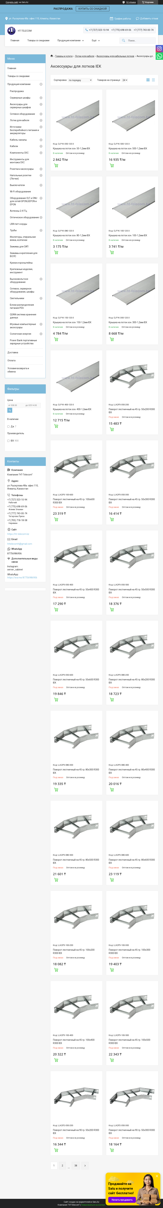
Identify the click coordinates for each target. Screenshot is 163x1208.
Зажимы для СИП (19, 246)
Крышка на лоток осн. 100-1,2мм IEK (128, 235)
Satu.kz (96, 1202)
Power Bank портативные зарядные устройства (23, 342)
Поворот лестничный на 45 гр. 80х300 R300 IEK (76, 771)
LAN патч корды (18, 224)
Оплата (11, 360)
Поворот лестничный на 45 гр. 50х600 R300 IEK (76, 681)
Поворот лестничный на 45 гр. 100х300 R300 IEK (129, 951)
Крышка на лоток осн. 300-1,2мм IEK (128, 322)
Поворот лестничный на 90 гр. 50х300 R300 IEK (132, 1132)
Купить (56, 165)
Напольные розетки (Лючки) (20, 177)
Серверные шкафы (20, 97)
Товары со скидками (38, 40)
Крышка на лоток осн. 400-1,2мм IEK (72, 409)
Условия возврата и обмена (18, 370)
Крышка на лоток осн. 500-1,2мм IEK (128, 148)
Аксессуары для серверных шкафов (20, 106)
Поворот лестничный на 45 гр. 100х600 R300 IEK (74, 501)
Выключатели (17, 185)
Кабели (14, 146)
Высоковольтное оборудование (19, 281)
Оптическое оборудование (24, 217)
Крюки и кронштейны (21, 262)
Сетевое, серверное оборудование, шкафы (22, 290)
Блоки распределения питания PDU (22, 306)
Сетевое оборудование (22, 114)
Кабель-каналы (18, 139)
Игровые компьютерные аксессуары (23, 326)
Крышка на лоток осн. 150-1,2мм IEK (72, 322)
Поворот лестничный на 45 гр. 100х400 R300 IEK (74, 1041)
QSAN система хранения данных (23, 316)
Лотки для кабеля (84, 56)
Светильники (17, 298)
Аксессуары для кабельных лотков (115, 56)
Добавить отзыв (149, 18)
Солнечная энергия (20, 333)
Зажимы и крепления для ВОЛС (23, 255)
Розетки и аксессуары (22, 169)
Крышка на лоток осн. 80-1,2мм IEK (71, 235)
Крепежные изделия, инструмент (21, 271)
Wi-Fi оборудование (20, 191)
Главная (15, 40)
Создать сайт (12, 2)
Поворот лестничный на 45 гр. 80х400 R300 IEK (132, 771)
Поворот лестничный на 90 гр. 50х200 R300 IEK (76, 1132)
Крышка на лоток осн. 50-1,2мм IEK (71, 148)
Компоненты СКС (19, 152)
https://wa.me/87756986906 (22, 577)
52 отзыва (131, 2)
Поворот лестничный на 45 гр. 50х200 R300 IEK (132, 411)
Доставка (12, 352)
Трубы (13, 230)
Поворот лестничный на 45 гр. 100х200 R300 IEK (74, 951)
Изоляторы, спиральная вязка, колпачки (23, 238)
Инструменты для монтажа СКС (19, 161)
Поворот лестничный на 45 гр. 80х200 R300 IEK (132, 681)
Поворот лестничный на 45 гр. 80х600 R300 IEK (132, 861)
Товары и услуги (64, 56)
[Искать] (123, 40)
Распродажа (17, 91)
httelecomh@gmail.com (19, 544)
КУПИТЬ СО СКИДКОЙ (92, 8)
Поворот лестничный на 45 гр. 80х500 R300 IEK (76, 861)
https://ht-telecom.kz (18, 534)
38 (75, 1165)
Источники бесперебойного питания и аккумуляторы (24, 130)
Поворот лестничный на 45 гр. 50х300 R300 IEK (132, 501)
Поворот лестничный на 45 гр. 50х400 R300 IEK (76, 591)
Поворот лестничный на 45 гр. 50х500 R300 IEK (132, 591)
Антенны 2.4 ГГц (18, 211)
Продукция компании (69, 40)
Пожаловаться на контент (93, 1205)
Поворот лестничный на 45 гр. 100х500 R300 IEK (129, 1041)
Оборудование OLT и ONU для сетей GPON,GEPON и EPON (23, 201)
